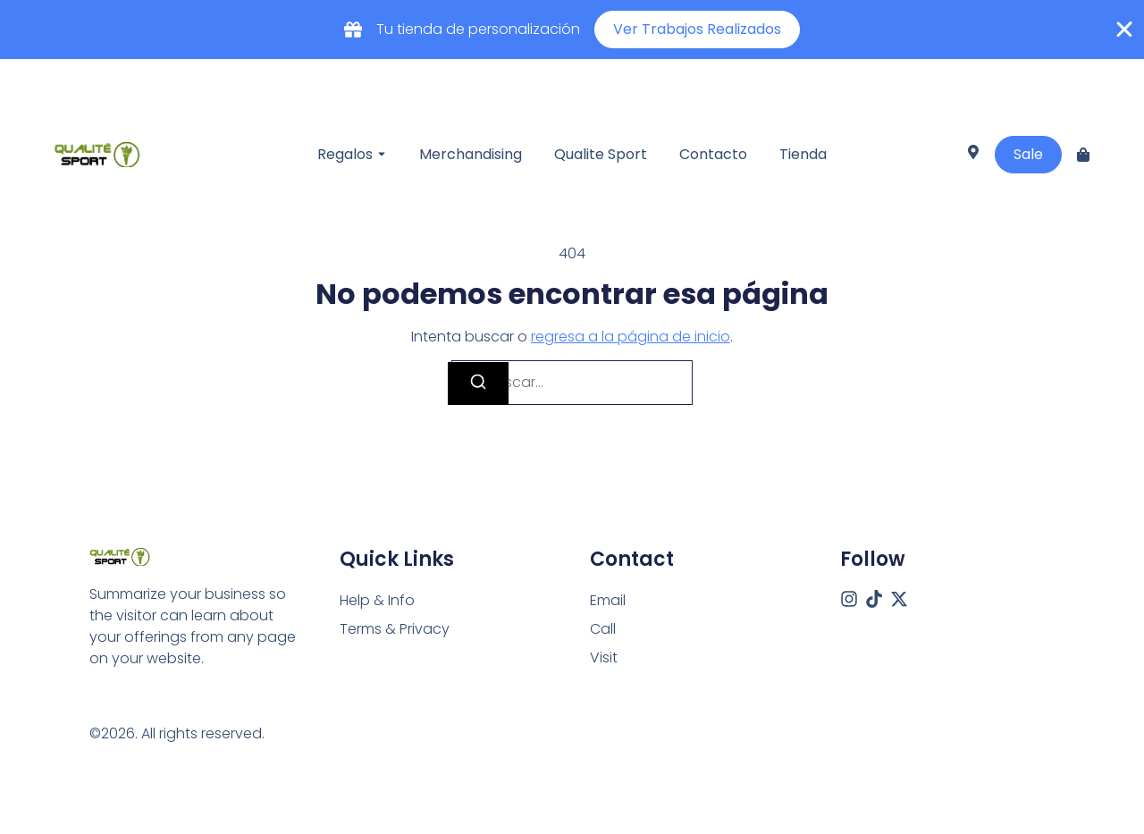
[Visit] (973, 154)
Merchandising (470, 154)
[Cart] (1083, 154)
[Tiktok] (874, 599)
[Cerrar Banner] (1124, 29)
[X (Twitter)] (899, 599)
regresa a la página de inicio (630, 336)
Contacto (713, 154)
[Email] (608, 600)
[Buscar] (478, 383)
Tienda (803, 154)
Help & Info (377, 600)
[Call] (603, 629)
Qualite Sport (600, 154)
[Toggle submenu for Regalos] (380, 154)
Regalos (345, 154)
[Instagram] (849, 599)
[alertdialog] (572, 29)
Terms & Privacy (395, 629)
